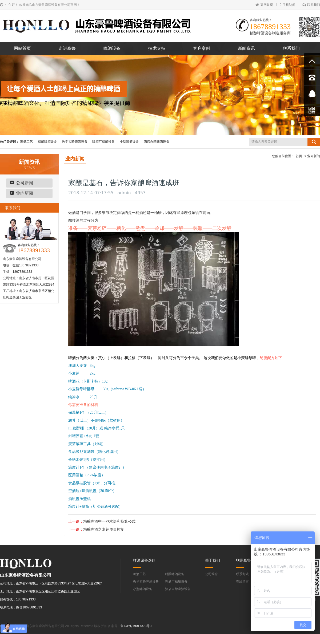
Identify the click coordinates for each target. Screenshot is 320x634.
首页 (299, 156)
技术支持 (156, 48)
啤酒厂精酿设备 (103, 142)
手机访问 (287, 5)
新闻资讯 (246, 48)
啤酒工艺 (26, 142)
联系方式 (242, 574)
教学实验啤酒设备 (74, 142)
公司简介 (211, 574)
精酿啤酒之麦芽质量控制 (103, 529)
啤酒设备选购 (144, 560)
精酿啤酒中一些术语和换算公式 (109, 521)
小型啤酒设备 (129, 142)
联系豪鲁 (243, 560)
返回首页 (264, 5)
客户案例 (201, 48)
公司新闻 (24, 183)
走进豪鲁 (67, 48)
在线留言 (242, 581)
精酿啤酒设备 (47, 142)
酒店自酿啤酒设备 (156, 142)
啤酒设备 (112, 48)
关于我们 (212, 560)
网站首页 (22, 48)
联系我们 (311, 5)
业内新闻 (24, 193)
